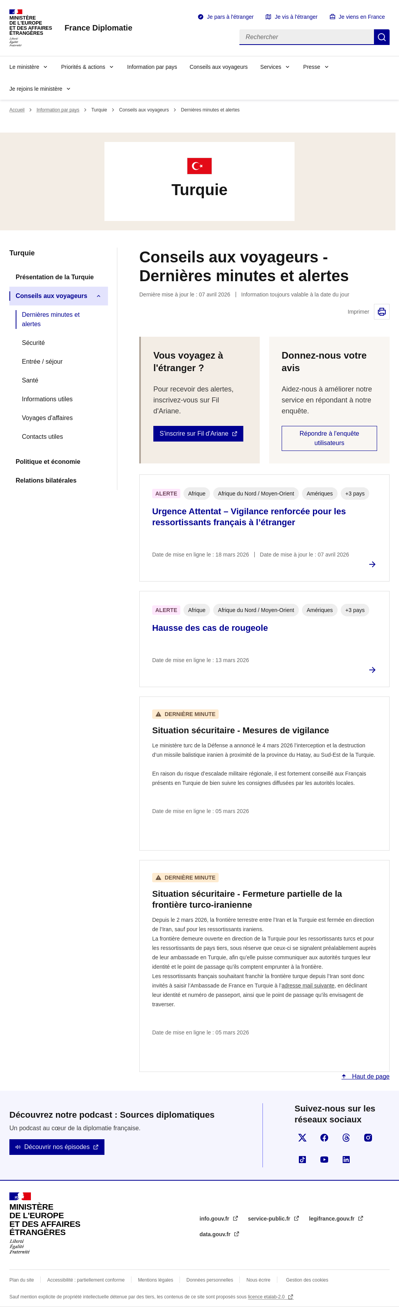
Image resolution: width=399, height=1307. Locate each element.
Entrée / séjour (42, 361)
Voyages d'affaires (47, 418)
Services (270, 67)
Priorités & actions (83, 67)
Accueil (17, 110)
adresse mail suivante (308, 985)
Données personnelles (210, 1280)
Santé (30, 380)
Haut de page (370, 1076)
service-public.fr (270, 1218)
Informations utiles (47, 399)
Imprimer (382, 312)
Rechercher (382, 37)
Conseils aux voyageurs (219, 67)
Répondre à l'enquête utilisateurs (329, 438)
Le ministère (24, 67)
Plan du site (21, 1280)
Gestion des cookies (307, 1280)
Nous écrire (258, 1280)
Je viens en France (362, 17)
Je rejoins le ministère (35, 89)
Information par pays (152, 67)
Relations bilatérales (46, 480)
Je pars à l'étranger (230, 17)
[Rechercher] (306, 37)
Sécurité (33, 342)
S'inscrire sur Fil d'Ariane (194, 433)
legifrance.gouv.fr (332, 1218)
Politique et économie (48, 461)
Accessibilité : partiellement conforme (86, 1280)
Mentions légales (155, 1280)
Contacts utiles (42, 436)
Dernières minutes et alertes (51, 319)
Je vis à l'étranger (296, 17)
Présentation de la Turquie (55, 277)
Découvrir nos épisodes (57, 1147)
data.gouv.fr (216, 1234)
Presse (311, 67)
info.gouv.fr (215, 1218)
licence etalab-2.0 (267, 1297)
